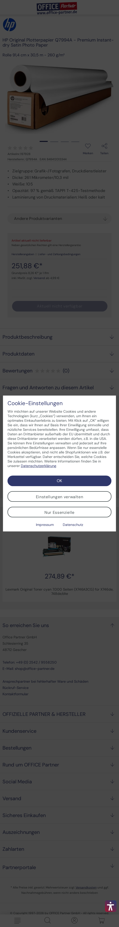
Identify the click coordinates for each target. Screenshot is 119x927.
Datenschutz (73, 524)
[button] (110, 906)
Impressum (45, 524)
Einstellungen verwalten (59, 496)
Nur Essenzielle (59, 512)
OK (59, 480)
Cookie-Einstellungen (35, 403)
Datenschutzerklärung (38, 466)
